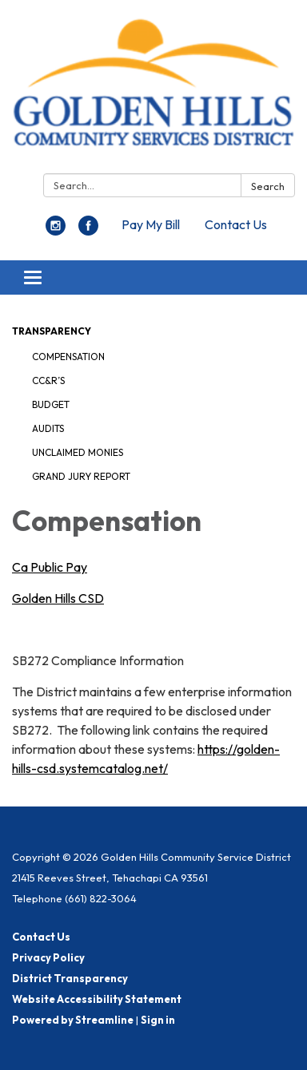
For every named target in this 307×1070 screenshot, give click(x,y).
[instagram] (56, 231)
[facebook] (88, 231)
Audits (48, 428)
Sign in (158, 1019)
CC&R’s (48, 380)
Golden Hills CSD (58, 598)
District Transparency (70, 978)
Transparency (51, 331)
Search (268, 186)
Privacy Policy (48, 957)
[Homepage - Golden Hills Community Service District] (153, 90)
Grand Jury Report (81, 476)
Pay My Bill (151, 224)
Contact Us (236, 224)
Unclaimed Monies (77, 452)
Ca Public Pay (49, 567)
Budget (51, 404)
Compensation (68, 357)
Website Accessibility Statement (96, 999)
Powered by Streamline (73, 1019)
